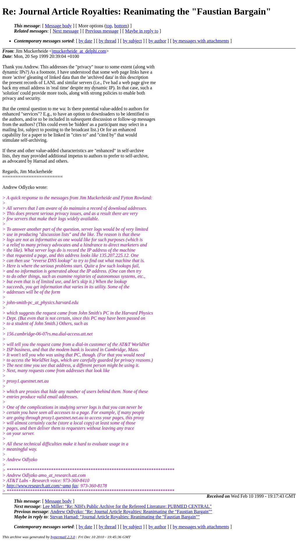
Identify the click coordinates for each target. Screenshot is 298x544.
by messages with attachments (201, 40)
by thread (107, 40)
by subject (132, 40)
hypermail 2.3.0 (63, 537)
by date (85, 40)
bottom (120, 25)
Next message (66, 31)
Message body (58, 25)
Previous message (101, 31)
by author (157, 40)
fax (75, 485)
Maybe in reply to (141, 31)
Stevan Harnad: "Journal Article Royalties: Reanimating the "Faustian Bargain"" (125, 516)
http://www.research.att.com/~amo (39, 485)
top (109, 25)
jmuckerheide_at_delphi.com (79, 51)
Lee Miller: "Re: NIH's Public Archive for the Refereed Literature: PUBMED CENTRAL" (127, 506)
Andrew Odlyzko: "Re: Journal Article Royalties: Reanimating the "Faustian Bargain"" (131, 511)
